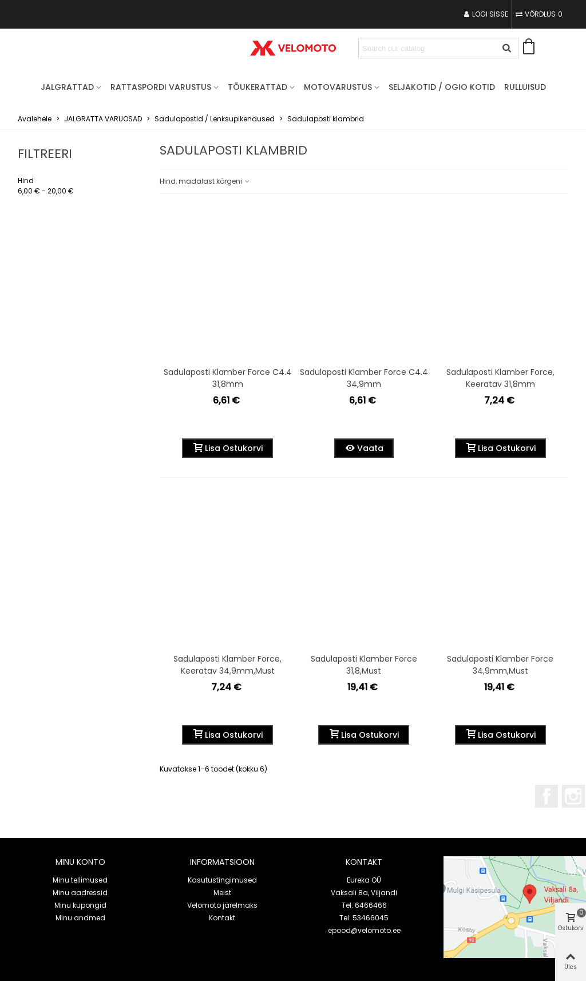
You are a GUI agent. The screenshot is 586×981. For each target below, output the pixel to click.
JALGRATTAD (67, 87)
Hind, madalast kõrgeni (205, 181)
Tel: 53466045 (364, 918)
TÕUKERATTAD (257, 87)
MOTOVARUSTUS (338, 87)
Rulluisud (525, 87)
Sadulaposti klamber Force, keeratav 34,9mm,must (227, 665)
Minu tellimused (80, 880)
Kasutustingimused (222, 880)
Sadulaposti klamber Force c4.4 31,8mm (228, 378)
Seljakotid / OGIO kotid (442, 87)
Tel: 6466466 (364, 905)
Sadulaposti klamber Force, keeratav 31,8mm (500, 378)
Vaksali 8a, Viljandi (364, 892)
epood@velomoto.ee (364, 930)
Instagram (573, 796)
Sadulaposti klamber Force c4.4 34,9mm (364, 378)
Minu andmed (80, 918)
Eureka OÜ (364, 880)
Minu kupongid (80, 905)
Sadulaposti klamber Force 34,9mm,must (500, 665)
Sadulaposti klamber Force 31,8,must (364, 665)
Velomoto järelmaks (222, 905)
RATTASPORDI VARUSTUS (160, 87)
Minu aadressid (80, 892)
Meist (222, 892)
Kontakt (222, 918)
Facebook (546, 796)
